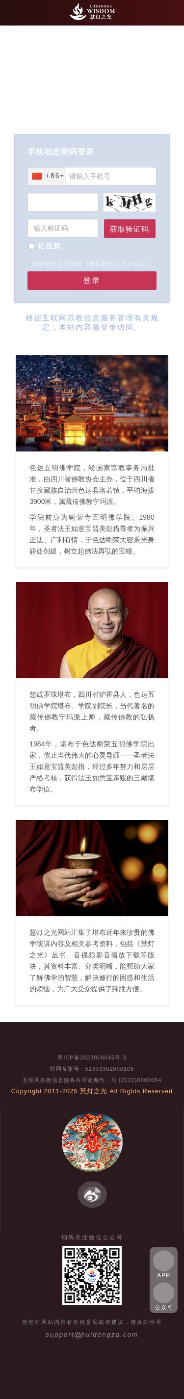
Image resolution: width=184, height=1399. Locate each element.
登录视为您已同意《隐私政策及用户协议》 (92, 264)
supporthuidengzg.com (92, 1334)
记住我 (49, 246)
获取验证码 (129, 229)
